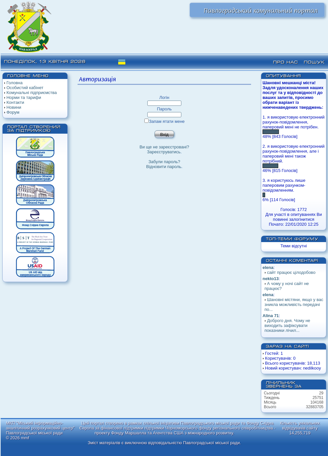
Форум (13, 112)
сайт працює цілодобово (291, 272)
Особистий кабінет (25, 87)
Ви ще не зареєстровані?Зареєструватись (164, 149)
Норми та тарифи (24, 97)
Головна (15, 82)
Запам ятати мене (164, 121)
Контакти (15, 102)
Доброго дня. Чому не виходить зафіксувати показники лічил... (287, 325)
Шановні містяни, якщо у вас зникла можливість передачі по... (293, 304)
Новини (14, 107)
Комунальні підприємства (32, 92)
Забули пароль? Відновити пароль (163, 164)
